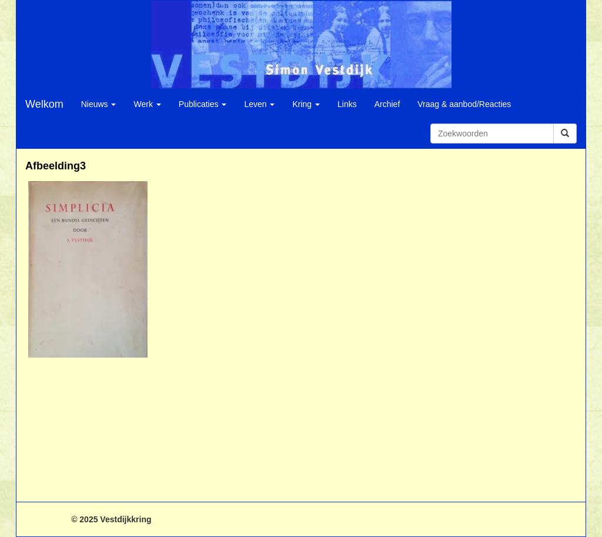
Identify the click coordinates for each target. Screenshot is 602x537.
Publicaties (203, 104)
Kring (306, 104)
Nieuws (98, 104)
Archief (387, 104)
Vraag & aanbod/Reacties (464, 104)
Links (347, 104)
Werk (146, 104)
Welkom (44, 104)
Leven (259, 104)
